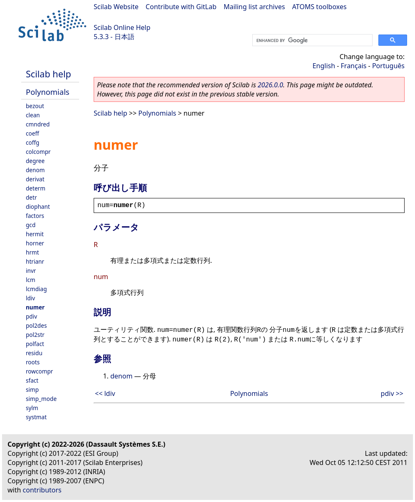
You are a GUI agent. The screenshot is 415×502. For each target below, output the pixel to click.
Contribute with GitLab (181, 6)
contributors (42, 490)
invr (31, 270)
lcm (30, 280)
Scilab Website (116, 6)
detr (31, 197)
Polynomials (48, 92)
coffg (32, 142)
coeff (32, 133)
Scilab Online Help (122, 27)
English (324, 65)
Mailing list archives (254, 6)
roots (33, 362)
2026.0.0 (270, 84)
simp (32, 389)
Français (354, 65)
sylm (32, 408)
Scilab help (48, 74)
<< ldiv (105, 393)
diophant (38, 206)
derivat (35, 179)
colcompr (38, 152)
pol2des (36, 325)
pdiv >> (392, 393)
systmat (36, 417)
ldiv (30, 298)
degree (35, 161)
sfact (32, 380)
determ (35, 188)
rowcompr (39, 371)
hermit (35, 234)
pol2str (35, 335)
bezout (35, 106)
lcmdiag (36, 289)
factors (35, 216)
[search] (311, 40)
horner (35, 243)
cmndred (38, 124)
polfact (35, 344)
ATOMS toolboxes (319, 6)
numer (35, 307)
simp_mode (41, 399)
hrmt (32, 252)
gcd (30, 225)
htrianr (35, 261)
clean (33, 115)
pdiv (31, 316)
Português (388, 65)
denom (35, 170)
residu (34, 353)
